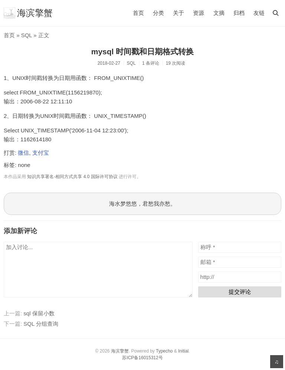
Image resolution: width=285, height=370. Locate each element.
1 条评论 (150, 63)
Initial (183, 351)
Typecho (164, 351)
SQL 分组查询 (40, 324)
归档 (239, 13)
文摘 (219, 13)
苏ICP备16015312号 (142, 357)
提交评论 (240, 292)
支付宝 (40, 152)
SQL (26, 35)
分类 (158, 13)
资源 (198, 13)
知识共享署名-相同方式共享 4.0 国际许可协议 (72, 176)
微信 (23, 152)
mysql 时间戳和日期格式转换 (142, 51)
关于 (178, 13)
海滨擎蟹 (28, 13)
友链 (259, 13)
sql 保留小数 (38, 313)
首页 (138, 13)
